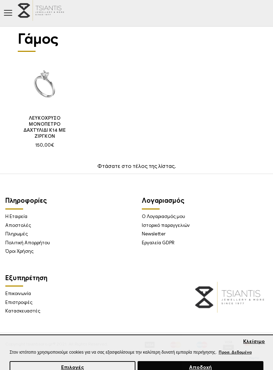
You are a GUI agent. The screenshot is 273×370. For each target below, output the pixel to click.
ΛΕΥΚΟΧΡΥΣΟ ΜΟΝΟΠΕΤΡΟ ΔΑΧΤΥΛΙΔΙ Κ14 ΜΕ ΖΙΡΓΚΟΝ (44, 127)
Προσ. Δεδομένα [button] (235, 352)
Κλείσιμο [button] (254, 341)
